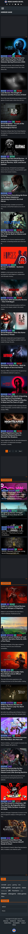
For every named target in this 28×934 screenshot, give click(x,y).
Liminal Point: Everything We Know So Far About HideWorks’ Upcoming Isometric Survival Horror (14, 198)
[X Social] (6, 4)
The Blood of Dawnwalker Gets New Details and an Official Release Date (12, 674)
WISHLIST (18, 56)
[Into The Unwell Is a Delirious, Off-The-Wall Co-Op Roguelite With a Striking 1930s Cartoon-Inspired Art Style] (14, 791)
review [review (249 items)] (22, 890)
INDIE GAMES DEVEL (15, 2)
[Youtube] (15, 4)
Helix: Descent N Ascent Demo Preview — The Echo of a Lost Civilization (12, 533)
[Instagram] (12, 4)
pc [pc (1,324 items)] (9, 890)
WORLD (4, 906)
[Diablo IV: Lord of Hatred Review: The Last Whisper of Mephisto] (14, 594)
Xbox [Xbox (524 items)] (2, 896)
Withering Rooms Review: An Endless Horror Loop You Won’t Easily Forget (12, 707)
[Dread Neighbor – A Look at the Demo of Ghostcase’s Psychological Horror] (14, 112)
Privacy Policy (21, 920)
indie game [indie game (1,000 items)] (6, 887)
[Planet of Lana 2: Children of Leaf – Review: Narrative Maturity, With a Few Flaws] (14, 625)
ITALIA (3, 911)
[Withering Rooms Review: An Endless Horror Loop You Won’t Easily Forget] (14, 693)
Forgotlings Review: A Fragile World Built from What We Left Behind (12, 515)
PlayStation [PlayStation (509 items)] (15, 890)
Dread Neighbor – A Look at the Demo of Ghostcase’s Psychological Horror (12, 126)
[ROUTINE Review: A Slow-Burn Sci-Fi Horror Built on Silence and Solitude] (14, 220)
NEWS (10, 56)
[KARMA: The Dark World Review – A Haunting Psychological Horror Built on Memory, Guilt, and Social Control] (14, 146)
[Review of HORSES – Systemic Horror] (14, 255)
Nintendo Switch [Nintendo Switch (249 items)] (4, 890)
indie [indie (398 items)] (19, 885)
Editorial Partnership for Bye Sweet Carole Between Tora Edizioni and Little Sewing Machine (14, 770)
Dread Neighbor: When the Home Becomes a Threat (13, 333)
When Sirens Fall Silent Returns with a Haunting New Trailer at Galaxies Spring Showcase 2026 (13, 60)
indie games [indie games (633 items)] (16, 888)
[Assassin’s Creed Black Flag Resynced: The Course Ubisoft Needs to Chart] (14, 828)
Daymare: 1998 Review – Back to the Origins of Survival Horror (13, 366)
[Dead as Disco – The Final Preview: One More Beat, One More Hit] (14, 726)
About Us (5, 920)
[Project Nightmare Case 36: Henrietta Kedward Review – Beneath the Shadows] (14, 421)
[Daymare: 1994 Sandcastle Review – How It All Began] (14, 288)
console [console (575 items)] (3, 885)
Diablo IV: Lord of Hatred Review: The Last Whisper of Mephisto (13, 607)
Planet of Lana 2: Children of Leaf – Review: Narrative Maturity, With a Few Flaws (14, 639)
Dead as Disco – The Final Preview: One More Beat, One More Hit (14, 738)
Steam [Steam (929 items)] (4, 894)
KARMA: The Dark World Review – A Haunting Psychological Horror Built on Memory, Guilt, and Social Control (14, 161)
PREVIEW (18, 121)
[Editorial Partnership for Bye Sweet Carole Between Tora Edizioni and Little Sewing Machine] (14, 756)
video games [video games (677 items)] (21, 894)
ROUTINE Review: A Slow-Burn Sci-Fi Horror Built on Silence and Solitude (13, 234)
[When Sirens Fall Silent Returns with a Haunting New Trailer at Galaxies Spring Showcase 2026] (14, 46)
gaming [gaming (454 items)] (14, 885)
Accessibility (16, 922)
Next (20, 451)
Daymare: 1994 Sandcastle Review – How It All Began (14, 301)
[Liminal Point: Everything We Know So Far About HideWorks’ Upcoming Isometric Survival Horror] (14, 183)
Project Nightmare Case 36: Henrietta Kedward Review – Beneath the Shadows (11, 435)
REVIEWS (19, 90)
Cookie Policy (7, 922)
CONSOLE (3, 90)
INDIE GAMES (4, 56)
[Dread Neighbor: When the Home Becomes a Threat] (14, 321)
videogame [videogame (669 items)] (12, 894)
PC (13, 56)
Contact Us (13, 920)
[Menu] (2, 8)
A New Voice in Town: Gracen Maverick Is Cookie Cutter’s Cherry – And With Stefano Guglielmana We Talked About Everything (14, 495)
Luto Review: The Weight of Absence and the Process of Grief (13, 94)
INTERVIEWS (11, 490)
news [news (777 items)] (24, 888)
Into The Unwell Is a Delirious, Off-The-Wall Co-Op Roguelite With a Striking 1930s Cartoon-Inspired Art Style (13, 806)
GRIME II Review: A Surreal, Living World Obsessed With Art (13, 552)
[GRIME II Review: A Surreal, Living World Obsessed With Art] (14, 546)
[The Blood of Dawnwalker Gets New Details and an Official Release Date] (14, 660)
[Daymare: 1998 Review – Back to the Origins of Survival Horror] (14, 353)
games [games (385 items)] (9, 885)
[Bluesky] (18, 4)
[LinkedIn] (21, 4)
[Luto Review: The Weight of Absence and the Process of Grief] (14, 81)
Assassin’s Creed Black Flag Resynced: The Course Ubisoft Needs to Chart (12, 842)
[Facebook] (9, 4)
